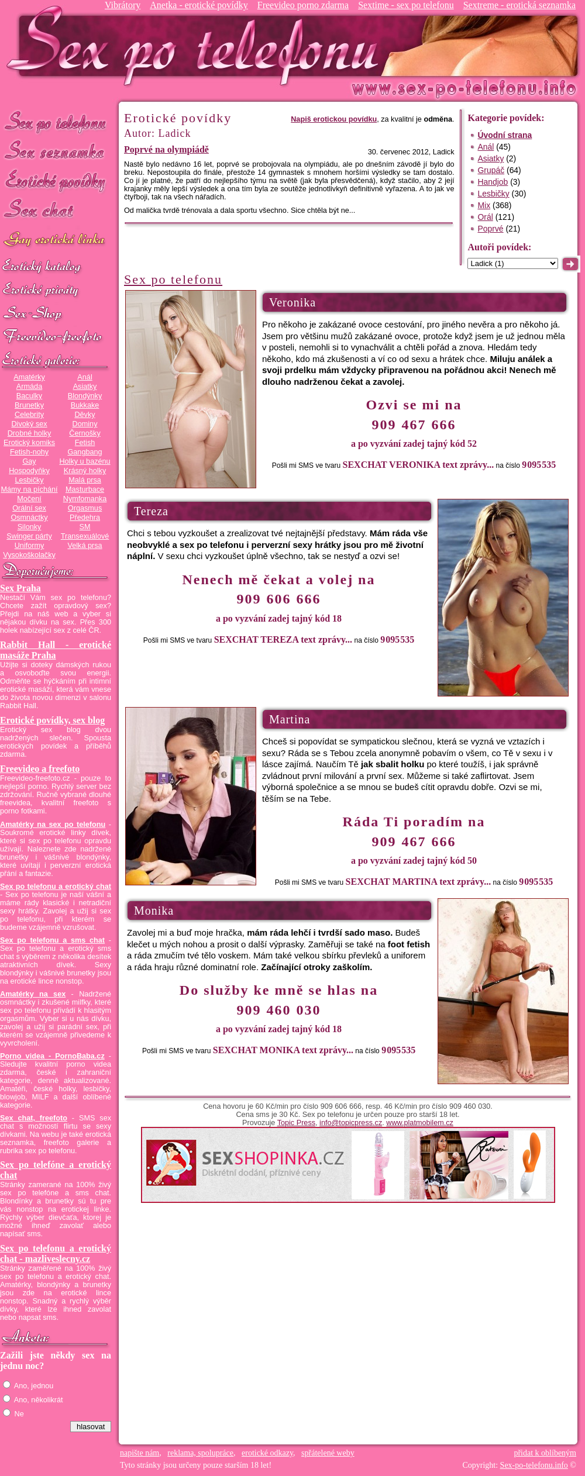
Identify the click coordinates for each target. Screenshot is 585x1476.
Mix (483, 205)
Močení (29, 499)
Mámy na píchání (29, 489)
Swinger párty (28, 536)
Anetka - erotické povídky (199, 5)
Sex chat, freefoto (33, 1118)
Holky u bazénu (84, 461)
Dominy (85, 424)
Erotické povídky (55, 181)
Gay (29, 461)
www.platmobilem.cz (419, 1123)
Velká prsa (84, 546)
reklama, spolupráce (200, 1453)
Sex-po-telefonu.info (534, 1465)
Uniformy (29, 546)
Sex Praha (20, 588)
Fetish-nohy (29, 452)
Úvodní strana (504, 135)
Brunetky (29, 405)
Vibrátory (122, 5)
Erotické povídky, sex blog (52, 720)
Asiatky (85, 386)
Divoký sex (29, 424)
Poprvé (490, 228)
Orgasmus (85, 508)
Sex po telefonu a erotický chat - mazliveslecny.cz (55, 1253)
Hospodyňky (29, 471)
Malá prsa (84, 480)
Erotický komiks (29, 443)
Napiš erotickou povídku (334, 119)
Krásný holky (85, 471)
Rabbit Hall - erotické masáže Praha (55, 650)
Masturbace (85, 489)
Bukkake (85, 405)
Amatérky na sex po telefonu (52, 824)
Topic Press (296, 1123)
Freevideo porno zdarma (303, 5)
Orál (485, 217)
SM (85, 527)
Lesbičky (29, 480)
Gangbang (84, 452)
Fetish (85, 443)
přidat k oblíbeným (545, 1453)
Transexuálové (85, 536)
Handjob (492, 182)
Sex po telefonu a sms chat (52, 940)
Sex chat (55, 211)
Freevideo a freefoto (40, 769)
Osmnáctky (29, 517)
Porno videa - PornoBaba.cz (52, 1056)
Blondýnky (85, 396)
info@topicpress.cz (350, 1123)
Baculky (29, 396)
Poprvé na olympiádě (166, 149)
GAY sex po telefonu (55, 241)
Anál (84, 377)
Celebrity (29, 415)
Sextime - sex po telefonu (406, 5)
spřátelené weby (328, 1453)
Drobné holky (29, 433)
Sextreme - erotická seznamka (519, 5)
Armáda (29, 386)
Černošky (84, 433)
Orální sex (29, 508)
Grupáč (490, 170)
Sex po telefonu (55, 121)
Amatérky (28, 377)
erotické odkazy (267, 1453)
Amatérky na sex (33, 994)
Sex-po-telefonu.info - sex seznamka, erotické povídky (197, 45)
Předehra (85, 517)
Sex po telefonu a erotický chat (55, 886)
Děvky (84, 415)
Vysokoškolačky (29, 555)
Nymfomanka (85, 499)
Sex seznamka (55, 151)
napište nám (139, 1453)
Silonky (30, 527)
